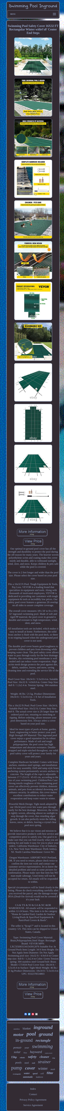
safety (32, 1057)
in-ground (24, 1040)
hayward (36, 1052)
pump (16, 1067)
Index (33, 1088)
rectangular (17, 1074)
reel (33, 1063)
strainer (44, 1062)
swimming (42, 1046)
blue (25, 1053)
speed (35, 1073)
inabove (39, 1077)
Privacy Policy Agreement (33, 1099)
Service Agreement (33, 1105)
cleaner (44, 1057)
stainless (16, 1029)
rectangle (43, 1040)
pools (18, 1062)
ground (46, 1034)
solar (17, 1052)
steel (26, 1063)
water (27, 1073)
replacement (48, 1053)
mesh (53, 1069)
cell (42, 1073)
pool (31, 1034)
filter (50, 1073)
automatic (28, 1077)
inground (43, 1027)
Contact (33, 1094)
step (53, 1058)
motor (18, 1034)
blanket (27, 1028)
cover (30, 1067)
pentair (17, 1047)
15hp (14, 1057)
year (27, 1047)
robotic (22, 1058)
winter (43, 1068)
